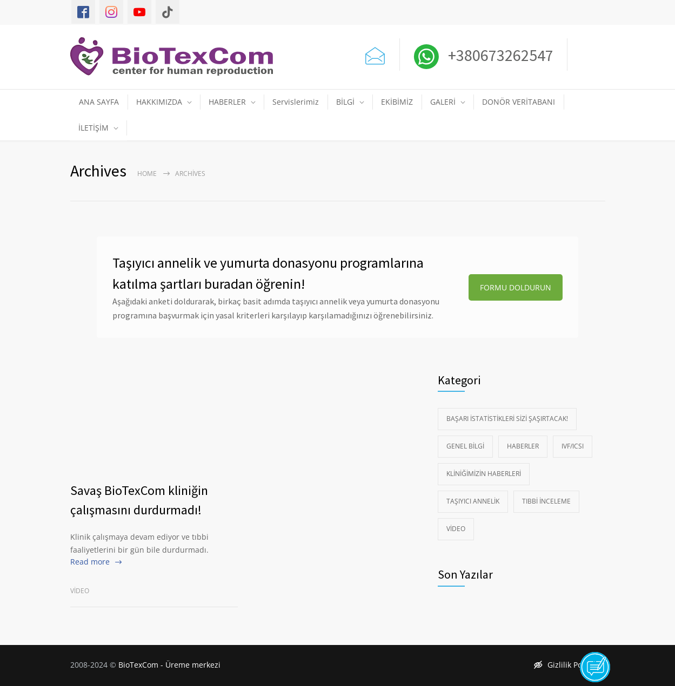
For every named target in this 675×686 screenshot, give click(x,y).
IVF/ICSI (573, 446)
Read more (90, 561)
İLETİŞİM (93, 128)
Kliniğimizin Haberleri (483, 473)
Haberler (523, 446)
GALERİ (443, 102)
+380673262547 (499, 55)
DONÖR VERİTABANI (518, 102)
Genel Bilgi (465, 446)
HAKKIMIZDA (159, 102)
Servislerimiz (295, 102)
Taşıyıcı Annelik (472, 501)
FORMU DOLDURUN (515, 287)
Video (79, 590)
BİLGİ (345, 102)
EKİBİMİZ (397, 102)
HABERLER (227, 102)
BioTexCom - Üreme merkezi (169, 665)
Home (147, 173)
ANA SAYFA (99, 102)
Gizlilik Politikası (569, 665)
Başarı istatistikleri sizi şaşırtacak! (507, 418)
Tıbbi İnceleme (546, 501)
